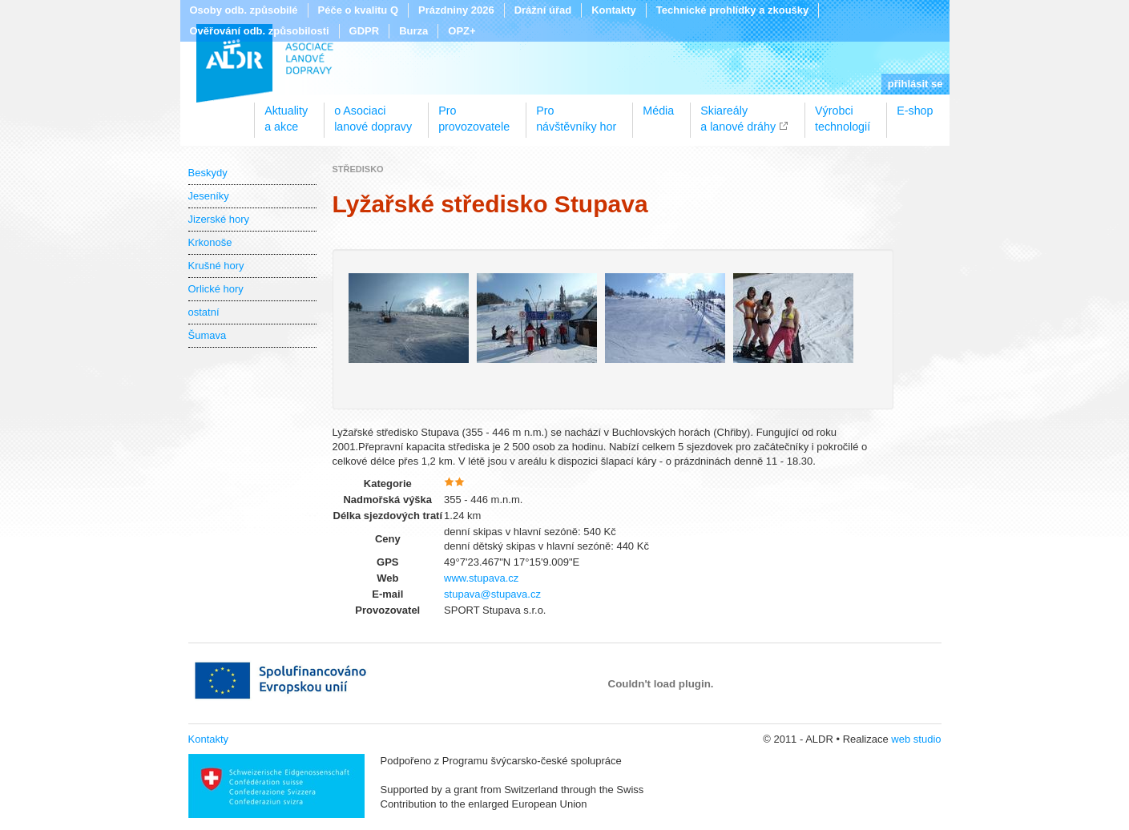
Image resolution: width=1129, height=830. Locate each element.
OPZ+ (461, 31)
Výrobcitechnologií (842, 113)
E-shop (915, 110)
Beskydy (208, 173)
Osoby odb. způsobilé (244, 10)
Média (658, 110)
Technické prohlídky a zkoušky (732, 10)
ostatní (204, 312)
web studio (916, 739)
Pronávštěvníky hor (576, 113)
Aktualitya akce (286, 113)
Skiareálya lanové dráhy (738, 113)
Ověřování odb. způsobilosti (259, 31)
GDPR (364, 31)
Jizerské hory (219, 219)
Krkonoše (210, 242)
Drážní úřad (543, 10)
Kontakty (613, 10)
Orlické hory (216, 289)
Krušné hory (216, 266)
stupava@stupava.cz (492, 594)
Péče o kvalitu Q (358, 10)
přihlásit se (915, 84)
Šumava (207, 335)
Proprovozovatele (474, 113)
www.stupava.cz (481, 578)
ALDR (264, 63)
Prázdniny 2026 (456, 10)
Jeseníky (208, 196)
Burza (413, 31)
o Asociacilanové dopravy (373, 113)
